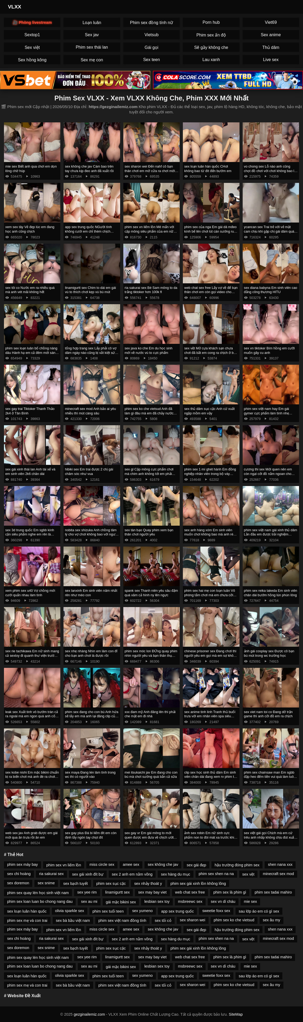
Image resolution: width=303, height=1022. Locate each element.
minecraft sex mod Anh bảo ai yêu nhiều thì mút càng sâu (90, 411)
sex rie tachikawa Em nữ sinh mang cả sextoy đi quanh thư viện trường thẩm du (32, 655)
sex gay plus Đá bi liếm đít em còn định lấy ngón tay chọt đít (90, 835)
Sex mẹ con (92, 60)
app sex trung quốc (177, 911)
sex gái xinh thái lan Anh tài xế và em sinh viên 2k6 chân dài (30, 471)
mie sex (250, 901)
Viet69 (271, 22)
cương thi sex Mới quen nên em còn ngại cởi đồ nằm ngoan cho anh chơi (268, 473)
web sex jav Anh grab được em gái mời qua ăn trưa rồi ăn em (31, 835)
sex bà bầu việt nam (73, 920)
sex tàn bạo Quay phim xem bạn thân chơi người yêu (149, 532)
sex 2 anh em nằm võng (132, 874)
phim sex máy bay (22, 864)
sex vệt (248, 874)
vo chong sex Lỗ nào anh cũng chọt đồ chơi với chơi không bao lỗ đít (270, 170)
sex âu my (271, 920)
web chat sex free (190, 892)
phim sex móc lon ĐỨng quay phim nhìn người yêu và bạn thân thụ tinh (151, 655)
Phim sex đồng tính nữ (151, 22)
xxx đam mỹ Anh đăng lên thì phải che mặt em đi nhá (150, 714)
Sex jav (92, 35)
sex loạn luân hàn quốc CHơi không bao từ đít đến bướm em (207, 168)
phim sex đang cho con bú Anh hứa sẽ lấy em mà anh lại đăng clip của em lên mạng (91, 716)
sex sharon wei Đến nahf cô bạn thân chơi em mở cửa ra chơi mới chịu (150, 170)
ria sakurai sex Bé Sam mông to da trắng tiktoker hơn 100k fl (151, 290)
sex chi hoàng (19, 874)
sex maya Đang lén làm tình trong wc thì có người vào (90, 774)
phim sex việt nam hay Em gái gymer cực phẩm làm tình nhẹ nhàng (266, 413)
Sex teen (151, 59)
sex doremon (18, 883)
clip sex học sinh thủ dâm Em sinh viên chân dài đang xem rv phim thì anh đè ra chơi (210, 776)
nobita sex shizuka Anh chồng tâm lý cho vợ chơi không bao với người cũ (91, 534)
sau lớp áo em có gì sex (259, 911)
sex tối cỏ (163, 920)
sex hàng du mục (175, 874)
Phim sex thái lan (92, 47)
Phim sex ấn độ (211, 35)
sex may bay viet (152, 892)
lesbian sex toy (156, 901)
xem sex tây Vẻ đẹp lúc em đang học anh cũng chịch (29, 229)
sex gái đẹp (196, 865)
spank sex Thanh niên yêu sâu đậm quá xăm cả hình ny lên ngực (151, 593)
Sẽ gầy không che (211, 47)
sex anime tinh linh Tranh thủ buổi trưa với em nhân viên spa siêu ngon (209, 716)
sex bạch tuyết (75, 883)
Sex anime (271, 35)
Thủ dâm (270, 47)
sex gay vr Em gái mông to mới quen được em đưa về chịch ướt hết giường (149, 837)
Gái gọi (152, 47)
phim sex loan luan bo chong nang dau (40, 901)
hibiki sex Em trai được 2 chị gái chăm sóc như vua (89, 471)
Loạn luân (92, 22)
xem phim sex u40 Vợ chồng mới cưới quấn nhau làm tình (30, 593)
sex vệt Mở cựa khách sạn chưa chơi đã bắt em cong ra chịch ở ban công (210, 352)
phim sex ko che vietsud (234, 920)
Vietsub (151, 35)
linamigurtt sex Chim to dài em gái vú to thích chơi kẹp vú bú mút (90, 290)
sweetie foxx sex (216, 911)
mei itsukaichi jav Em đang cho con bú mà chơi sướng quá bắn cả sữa (151, 774)
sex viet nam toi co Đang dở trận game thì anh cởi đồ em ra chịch (268, 714)
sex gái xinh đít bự (87, 874)
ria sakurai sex (51, 874)
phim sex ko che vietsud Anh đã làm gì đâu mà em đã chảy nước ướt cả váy (149, 413)
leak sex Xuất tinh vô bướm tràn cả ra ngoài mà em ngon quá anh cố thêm (31, 716)
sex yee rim (87, 892)
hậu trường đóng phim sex (237, 865)
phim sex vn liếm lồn (63, 865)
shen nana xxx (280, 864)
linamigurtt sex (117, 892)
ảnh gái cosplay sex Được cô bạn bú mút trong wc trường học (269, 653)
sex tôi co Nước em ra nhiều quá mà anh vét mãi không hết (30, 290)
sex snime (46, 883)
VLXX (14, 7)
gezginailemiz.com (89, 1014)
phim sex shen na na (216, 874)
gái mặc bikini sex (121, 902)
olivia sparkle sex (69, 911)
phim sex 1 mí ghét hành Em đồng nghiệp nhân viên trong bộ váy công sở (210, 473)
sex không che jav (163, 864)
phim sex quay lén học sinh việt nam (38, 893)
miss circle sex (101, 864)
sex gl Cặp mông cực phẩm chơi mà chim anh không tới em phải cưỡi (149, 473)
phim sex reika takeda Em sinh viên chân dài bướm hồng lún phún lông (270, 593)
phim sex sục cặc (111, 883)
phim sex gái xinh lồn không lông (198, 883)
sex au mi (89, 901)
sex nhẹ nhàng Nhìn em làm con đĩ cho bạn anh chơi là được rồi (91, 653)
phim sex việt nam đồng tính (122, 920)
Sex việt (32, 47)
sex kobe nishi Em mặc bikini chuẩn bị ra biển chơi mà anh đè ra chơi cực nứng (32, 776)
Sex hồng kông (32, 60)
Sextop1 (32, 35)
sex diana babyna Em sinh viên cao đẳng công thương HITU (270, 290)
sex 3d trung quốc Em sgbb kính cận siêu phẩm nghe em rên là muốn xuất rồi (29, 534)
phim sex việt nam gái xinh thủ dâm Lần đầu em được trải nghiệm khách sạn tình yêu (270, 534)
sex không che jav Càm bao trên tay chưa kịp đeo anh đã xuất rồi (89, 168)
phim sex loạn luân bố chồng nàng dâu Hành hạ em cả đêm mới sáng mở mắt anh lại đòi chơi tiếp (31, 352)
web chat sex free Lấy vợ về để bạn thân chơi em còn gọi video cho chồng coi (211, 292)
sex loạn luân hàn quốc (27, 911)
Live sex (271, 59)
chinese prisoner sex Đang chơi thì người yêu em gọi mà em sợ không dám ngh (210, 655)
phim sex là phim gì (229, 892)
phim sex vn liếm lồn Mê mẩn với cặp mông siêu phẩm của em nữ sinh (149, 231)
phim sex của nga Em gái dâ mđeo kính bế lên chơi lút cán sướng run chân (210, 231)
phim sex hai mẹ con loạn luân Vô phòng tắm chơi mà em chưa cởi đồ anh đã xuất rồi (209, 595)
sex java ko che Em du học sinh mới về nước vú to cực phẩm (149, 350)
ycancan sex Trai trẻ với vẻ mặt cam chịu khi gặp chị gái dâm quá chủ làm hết (269, 231)
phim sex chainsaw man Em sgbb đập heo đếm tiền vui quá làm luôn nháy (270, 776)
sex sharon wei (192, 920)
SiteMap (236, 1014)
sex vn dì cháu (223, 901)
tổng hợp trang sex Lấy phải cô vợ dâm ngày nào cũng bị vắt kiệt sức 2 (90, 352)
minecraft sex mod (278, 874)
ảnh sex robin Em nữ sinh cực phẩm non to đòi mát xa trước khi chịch (209, 837)
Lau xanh (211, 59)
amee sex (131, 864)
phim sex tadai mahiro (273, 892)
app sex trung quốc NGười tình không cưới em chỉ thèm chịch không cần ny (88, 231)
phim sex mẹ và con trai (27, 920)
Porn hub (211, 22)
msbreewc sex (190, 901)
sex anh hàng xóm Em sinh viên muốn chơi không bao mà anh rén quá (209, 534)
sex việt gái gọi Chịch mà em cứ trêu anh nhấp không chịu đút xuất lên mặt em (269, 837)
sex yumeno (142, 911)
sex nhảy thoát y (148, 883)
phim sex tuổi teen (108, 911)
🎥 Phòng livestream (32, 22)
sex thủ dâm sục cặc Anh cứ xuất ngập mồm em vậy (209, 411)
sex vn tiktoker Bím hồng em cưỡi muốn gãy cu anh (269, 350)
